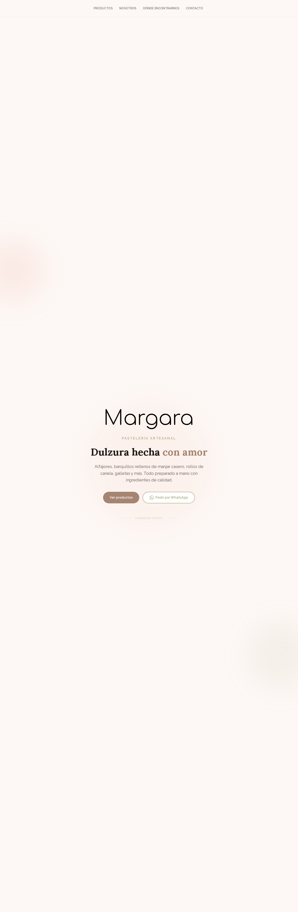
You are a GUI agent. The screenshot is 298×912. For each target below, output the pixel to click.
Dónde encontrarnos (161, 8)
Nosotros (128, 8)
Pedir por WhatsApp (169, 497)
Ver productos (121, 497)
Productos (103, 8)
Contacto (194, 8)
